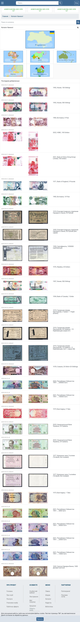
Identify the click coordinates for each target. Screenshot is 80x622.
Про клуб (10, 595)
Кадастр (48, 603)
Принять (40, 619)
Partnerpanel (65, 591)
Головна (10, 591)
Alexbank (11, 85)
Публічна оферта (13, 607)
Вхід (76, 3)
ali (9, 378)
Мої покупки (32, 601)
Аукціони (32, 606)
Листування (33, 597)
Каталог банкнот (17, 16)
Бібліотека (49, 607)
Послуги (10, 599)
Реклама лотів (64, 596)
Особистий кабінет (33, 592)
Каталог (48, 599)
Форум (47, 595)
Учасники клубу (12, 603)
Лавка (47, 591)
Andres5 (10, 208)
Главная (5, 16)
